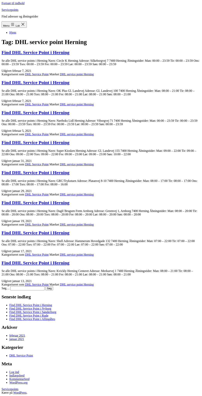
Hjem (12, 32)
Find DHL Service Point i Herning (35, 52)
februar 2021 (17, 335)
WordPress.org (18, 382)
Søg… (5, 288)
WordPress (20, 392)
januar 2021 (16, 339)
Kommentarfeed (19, 379)
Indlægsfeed (16, 375)
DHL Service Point (37, 74)
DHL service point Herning (77, 74)
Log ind (14, 372)
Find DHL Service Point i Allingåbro (32, 319)
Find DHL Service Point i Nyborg (30, 308)
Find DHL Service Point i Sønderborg (32, 312)
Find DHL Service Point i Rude (28, 315)
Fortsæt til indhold (13, 3)
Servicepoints (10, 9)
